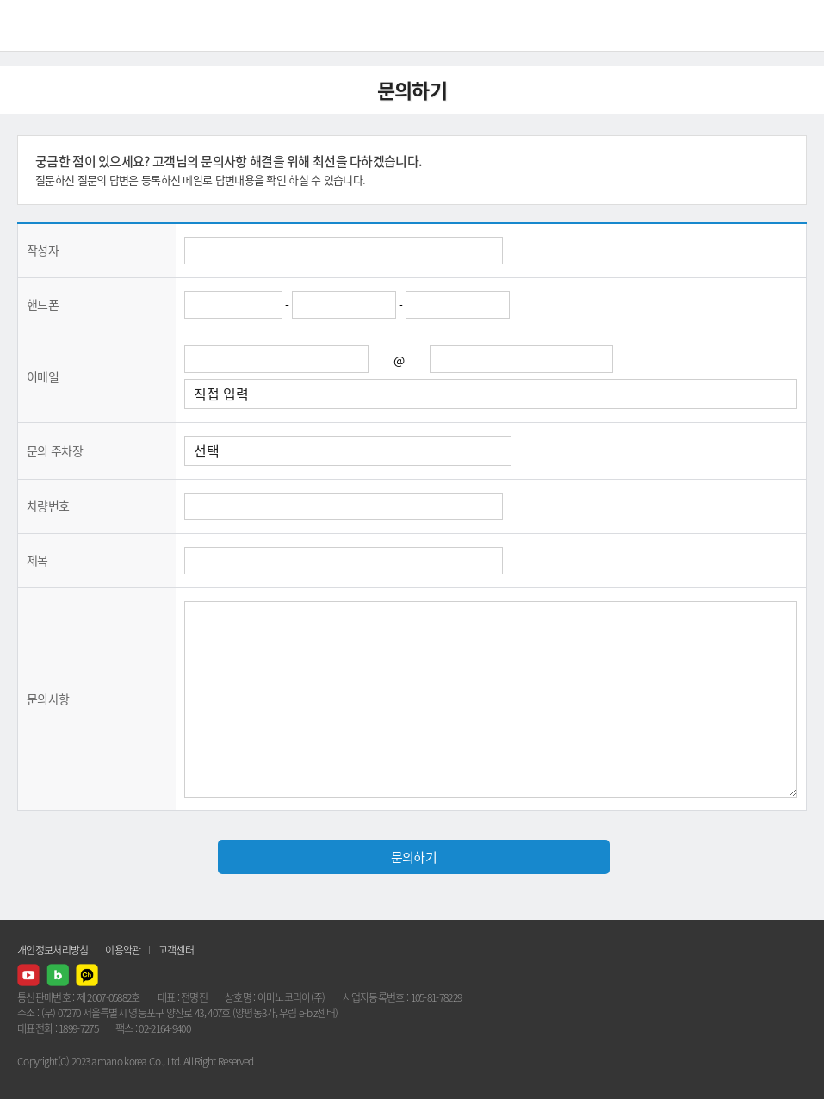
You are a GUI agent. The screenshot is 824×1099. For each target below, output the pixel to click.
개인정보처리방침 (52, 950)
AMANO (59, 25)
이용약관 (122, 950)
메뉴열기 (798, 26)
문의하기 (414, 857)
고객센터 (176, 950)
